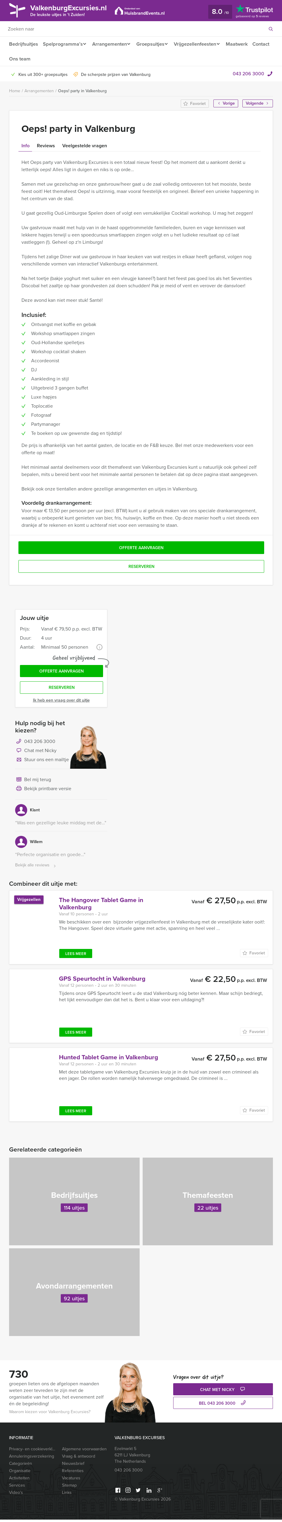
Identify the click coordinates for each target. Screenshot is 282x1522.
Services (17, 1488)
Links (67, 1495)
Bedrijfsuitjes (23, 44)
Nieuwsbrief (73, 1466)
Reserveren (62, 690)
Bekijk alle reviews (36, 867)
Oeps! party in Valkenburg (82, 92)
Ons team (42, 59)
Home (14, 92)
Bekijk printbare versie (43, 791)
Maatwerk (243, 44)
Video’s (16, 1495)
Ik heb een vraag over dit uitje (61, 702)
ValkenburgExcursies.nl (73, 10)
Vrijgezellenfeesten (200, 44)
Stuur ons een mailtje (42, 762)
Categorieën (20, 1466)
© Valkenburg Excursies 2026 (143, 1501)
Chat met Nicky (36, 753)
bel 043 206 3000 (223, 1406)
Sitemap (69, 1488)
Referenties (73, 1473)
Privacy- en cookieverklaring (33, 1451)
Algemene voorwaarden (84, 1451)
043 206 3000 (248, 74)
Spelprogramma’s (62, 44)
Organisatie (20, 1473)
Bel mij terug (33, 782)
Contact (17, 59)
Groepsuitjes (153, 44)
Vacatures (71, 1480)
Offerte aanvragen (61, 673)
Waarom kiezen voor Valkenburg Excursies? (49, 1414)
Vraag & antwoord (78, 1458)
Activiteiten (19, 1480)
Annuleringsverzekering (31, 1458)
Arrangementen (110, 44)
